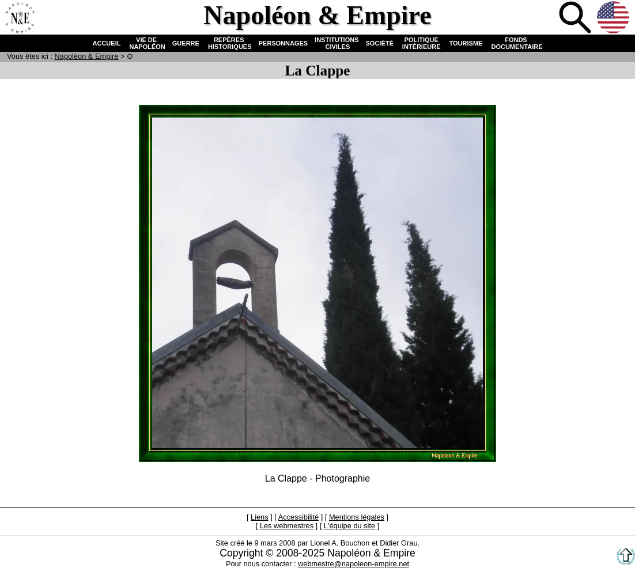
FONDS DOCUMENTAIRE (515, 43)
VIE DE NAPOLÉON (146, 43)
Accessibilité (298, 517)
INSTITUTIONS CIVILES (336, 43)
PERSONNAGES (283, 43)
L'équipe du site (349, 525)
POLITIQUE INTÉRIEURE (421, 43)
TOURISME (466, 43)
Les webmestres (286, 525)
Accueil (19, 18)
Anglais (614, 18)
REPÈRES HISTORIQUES (229, 43)
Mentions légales (356, 517)
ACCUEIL (107, 43)
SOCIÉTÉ (380, 43)
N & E (87, 56)
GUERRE (185, 43)
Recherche (576, 18)
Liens (260, 517)
